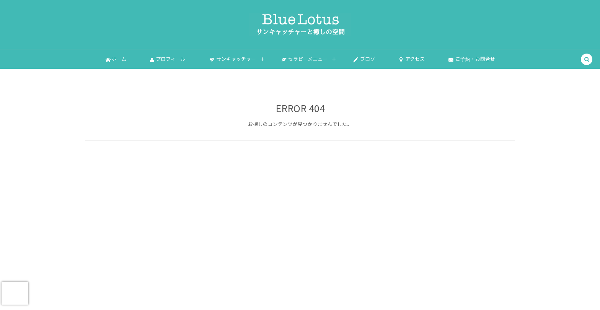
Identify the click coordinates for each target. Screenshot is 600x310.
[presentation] (15, 293)
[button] (586, 60)
